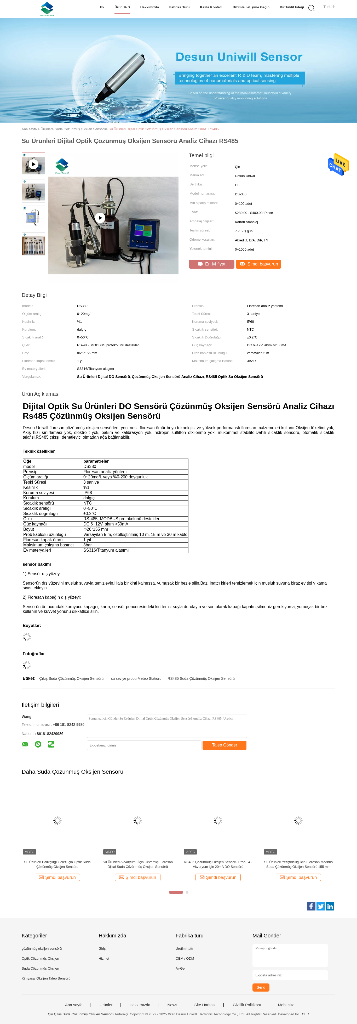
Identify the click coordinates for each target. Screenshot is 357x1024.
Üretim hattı (184, 949)
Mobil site (286, 1005)
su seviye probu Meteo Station (135, 678)
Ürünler (106, 1005)
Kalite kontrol (211, 7)
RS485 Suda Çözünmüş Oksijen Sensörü (201, 678)
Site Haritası (205, 1005)
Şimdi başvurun (259, 264)
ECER (304, 1014)
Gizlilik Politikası (247, 1005)
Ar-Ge (180, 968)
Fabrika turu (179, 7)
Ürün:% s (122, 7)
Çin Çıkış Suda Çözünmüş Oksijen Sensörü (80, 1014)
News (172, 1005)
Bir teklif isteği (292, 7)
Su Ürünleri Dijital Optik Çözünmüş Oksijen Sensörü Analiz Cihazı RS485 (164, 129)
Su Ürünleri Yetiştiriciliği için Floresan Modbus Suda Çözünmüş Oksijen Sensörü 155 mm (298, 864)
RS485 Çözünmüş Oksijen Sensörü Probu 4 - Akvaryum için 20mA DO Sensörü (218, 864)
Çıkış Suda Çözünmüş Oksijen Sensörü (71, 678)
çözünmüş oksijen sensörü (42, 949)
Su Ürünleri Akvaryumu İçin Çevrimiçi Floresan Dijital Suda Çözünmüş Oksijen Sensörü (138, 864)
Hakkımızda (149, 7)
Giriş (102, 949)
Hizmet (104, 958)
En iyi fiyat (211, 264)
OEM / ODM (185, 958)
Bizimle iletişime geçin (251, 7)
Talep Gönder (224, 745)
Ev (102, 7)
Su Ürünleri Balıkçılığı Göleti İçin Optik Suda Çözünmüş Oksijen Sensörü (57, 864)
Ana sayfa (74, 1005)
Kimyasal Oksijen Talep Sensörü (46, 978)
